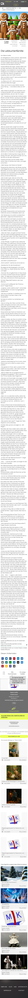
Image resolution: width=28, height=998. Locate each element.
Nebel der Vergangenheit (9, 926)
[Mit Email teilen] (2, 662)
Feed (15, 5)
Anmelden (8, 1)
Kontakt (21, 990)
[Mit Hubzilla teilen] (10, 666)
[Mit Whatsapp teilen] (10, 662)
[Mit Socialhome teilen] (14, 666)
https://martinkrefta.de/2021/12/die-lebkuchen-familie (11, 644)
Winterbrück (5, 904)
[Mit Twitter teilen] (6, 658)
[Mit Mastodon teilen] (22, 662)
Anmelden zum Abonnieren (14, 711)
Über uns (4, 987)
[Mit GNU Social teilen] (2, 666)
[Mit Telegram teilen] (14, 662)
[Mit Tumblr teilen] (10, 658)
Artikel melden (22, 673)
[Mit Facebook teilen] (2, 658)
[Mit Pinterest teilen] (14, 658)
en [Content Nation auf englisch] (14, 1)
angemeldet (16, 682)
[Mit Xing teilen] (6, 662)
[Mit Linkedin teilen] (18, 658)
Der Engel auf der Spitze (9, 948)
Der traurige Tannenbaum (9, 882)
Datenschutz (22, 987)
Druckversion (22, 42)
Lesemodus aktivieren (23, 45)
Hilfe (10, 987)
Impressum (7, 990)
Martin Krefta (11, 8)
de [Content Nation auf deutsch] (17, 1)
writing (14, 703)
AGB (15, 987)
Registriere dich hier (14, 736)
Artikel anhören (6, 42)
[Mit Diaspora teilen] (18, 662)
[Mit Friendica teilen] (6, 666)
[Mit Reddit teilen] (22, 658)
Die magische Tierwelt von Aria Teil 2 (12, 970)
